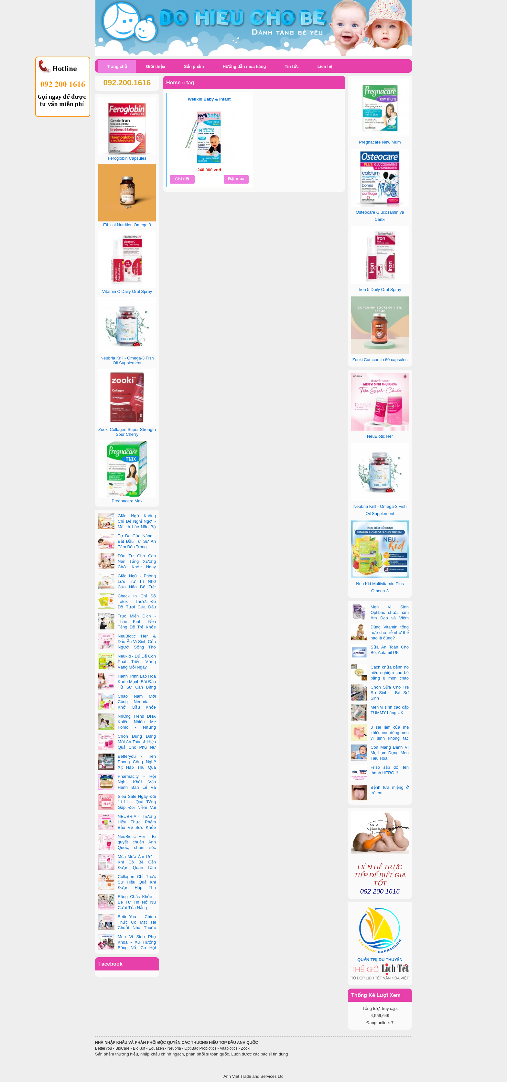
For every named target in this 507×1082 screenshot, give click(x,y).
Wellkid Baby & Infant (209, 99)
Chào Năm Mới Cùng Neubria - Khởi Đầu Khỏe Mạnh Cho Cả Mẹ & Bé (127, 707)
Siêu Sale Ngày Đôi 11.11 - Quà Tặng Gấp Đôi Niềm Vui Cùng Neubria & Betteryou (127, 807)
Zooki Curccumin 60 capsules (380, 359)
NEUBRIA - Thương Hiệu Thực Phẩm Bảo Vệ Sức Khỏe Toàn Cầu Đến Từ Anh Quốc (127, 827)
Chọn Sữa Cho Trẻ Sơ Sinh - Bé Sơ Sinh (390, 693)
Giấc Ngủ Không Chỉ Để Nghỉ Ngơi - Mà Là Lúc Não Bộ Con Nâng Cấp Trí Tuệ (127, 526)
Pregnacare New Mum (380, 142)
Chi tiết (182, 179)
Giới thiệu (155, 66)
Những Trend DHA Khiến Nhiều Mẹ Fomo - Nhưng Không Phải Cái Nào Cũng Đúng (127, 727)
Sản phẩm (194, 66)
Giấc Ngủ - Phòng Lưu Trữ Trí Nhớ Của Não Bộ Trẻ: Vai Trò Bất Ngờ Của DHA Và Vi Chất (127, 586)
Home (173, 82)
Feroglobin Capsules (127, 158)
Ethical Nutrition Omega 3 (127, 224)
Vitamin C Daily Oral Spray (127, 291)
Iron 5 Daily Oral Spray (380, 289)
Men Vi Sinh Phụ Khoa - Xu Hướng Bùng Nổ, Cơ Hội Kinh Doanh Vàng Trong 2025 (127, 947)
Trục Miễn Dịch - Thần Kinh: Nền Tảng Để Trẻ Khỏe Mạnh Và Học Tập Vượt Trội (127, 627)
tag (190, 82)
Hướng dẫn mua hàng (244, 66)
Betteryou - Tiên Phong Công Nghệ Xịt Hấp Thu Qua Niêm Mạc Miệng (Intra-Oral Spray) (127, 767)
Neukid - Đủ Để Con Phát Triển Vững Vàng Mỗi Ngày (137, 662)
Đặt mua (236, 178)
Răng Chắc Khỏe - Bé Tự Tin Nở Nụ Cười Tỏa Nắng (137, 902)
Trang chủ (117, 66)
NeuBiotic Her (380, 436)
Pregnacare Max (127, 500)
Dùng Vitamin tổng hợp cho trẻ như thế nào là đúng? (390, 632)
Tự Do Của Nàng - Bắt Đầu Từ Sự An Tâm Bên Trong (137, 541)
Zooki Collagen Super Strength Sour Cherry (127, 432)
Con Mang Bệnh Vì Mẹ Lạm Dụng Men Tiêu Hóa (390, 753)
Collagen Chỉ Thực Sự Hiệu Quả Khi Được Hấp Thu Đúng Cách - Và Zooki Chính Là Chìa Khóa (127, 887)
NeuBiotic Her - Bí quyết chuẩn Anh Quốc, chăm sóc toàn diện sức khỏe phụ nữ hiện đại (127, 847)
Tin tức (291, 66)
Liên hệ (325, 66)
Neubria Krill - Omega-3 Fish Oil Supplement (127, 360)
